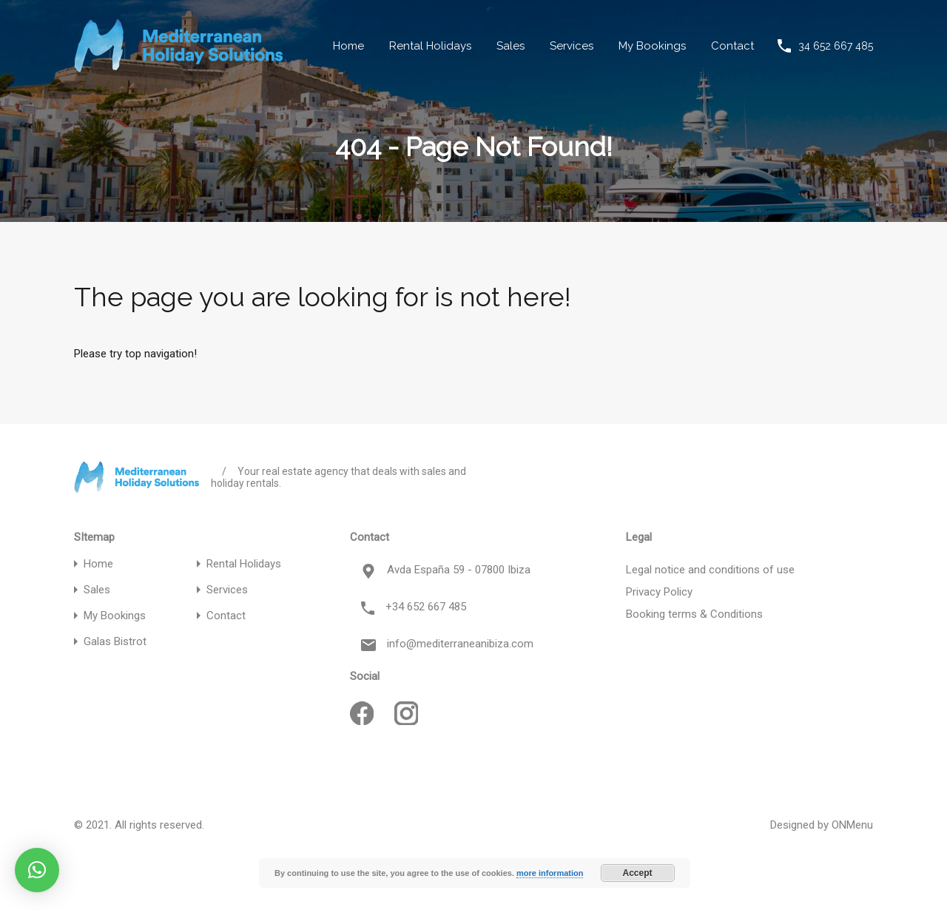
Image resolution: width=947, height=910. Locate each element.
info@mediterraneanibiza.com (460, 643)
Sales (510, 46)
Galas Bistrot (115, 641)
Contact (732, 46)
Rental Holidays (430, 46)
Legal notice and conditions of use (710, 569)
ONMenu (852, 825)
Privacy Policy (659, 592)
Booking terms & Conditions (694, 614)
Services (571, 46)
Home (348, 46)
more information (549, 873)
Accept (638, 873)
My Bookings (652, 46)
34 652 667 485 (835, 46)
